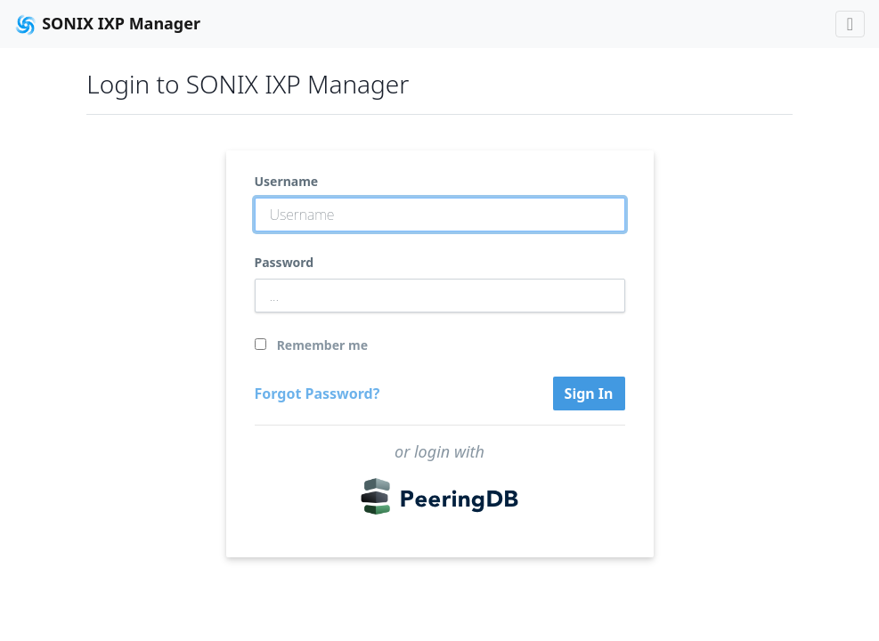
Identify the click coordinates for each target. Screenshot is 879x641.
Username (287, 181)
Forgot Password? (317, 393)
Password (284, 262)
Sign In (589, 393)
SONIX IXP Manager (107, 24)
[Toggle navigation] (850, 24)
